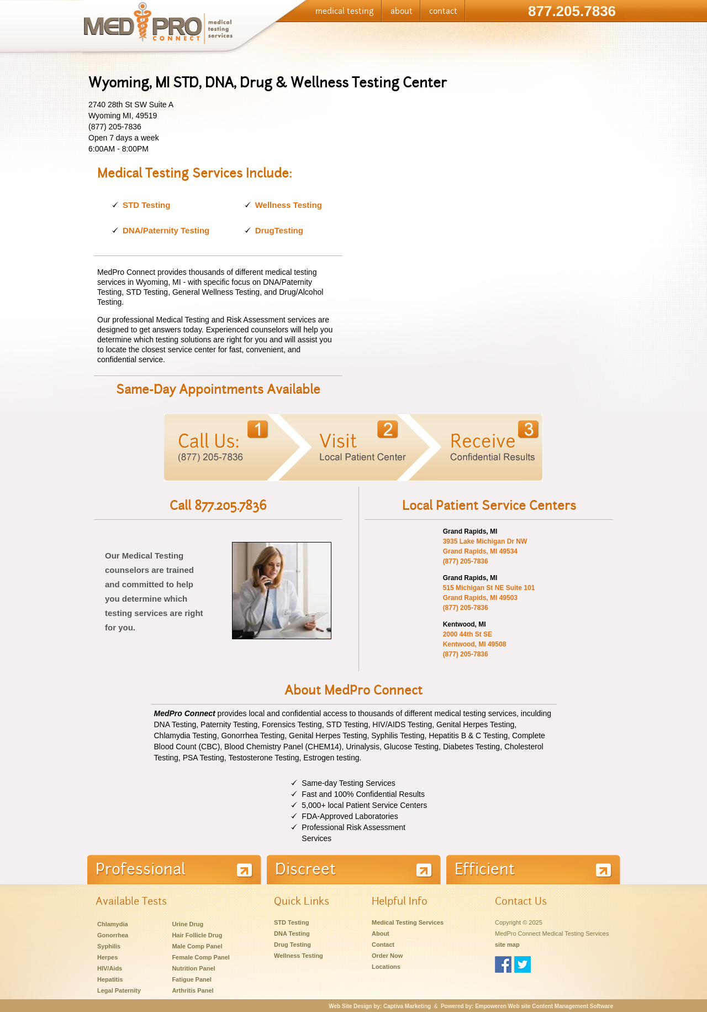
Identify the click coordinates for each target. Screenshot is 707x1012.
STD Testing (146, 205)
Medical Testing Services (408, 922)
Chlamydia (112, 924)
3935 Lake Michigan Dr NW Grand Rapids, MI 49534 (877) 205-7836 (485, 551)
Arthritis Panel (192, 990)
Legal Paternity (119, 990)
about (402, 11)
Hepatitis (110, 979)
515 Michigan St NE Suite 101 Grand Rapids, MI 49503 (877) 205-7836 (489, 598)
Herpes (107, 957)
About (380, 933)
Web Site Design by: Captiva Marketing (380, 1006)
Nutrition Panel (193, 968)
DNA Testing (292, 933)
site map (507, 944)
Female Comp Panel (201, 957)
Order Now (387, 955)
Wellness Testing (288, 205)
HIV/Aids (109, 968)
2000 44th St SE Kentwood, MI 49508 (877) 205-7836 (474, 644)
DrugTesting (279, 230)
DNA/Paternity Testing (166, 230)
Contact (383, 944)
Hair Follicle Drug (197, 935)
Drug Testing (292, 944)
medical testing (344, 11)
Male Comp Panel (197, 946)
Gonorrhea (112, 935)
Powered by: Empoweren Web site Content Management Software (527, 1006)
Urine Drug (187, 924)
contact (443, 11)
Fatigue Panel (192, 979)
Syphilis (108, 946)
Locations (386, 966)
